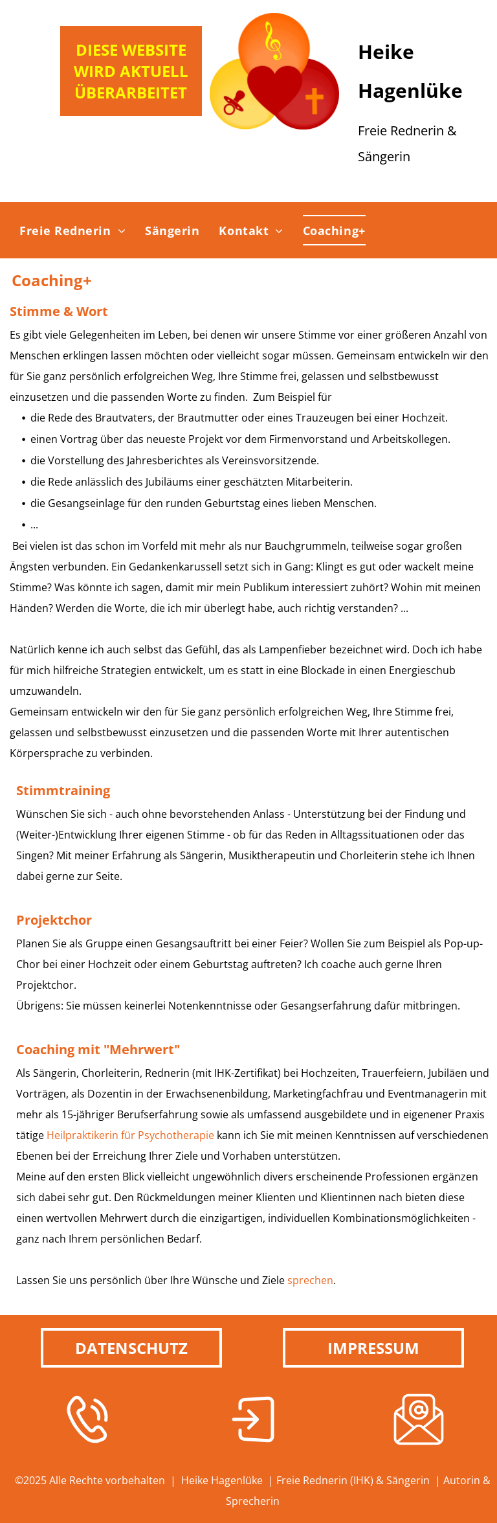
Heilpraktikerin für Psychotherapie (130, 1135)
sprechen (310, 1280)
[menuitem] (72, 230)
